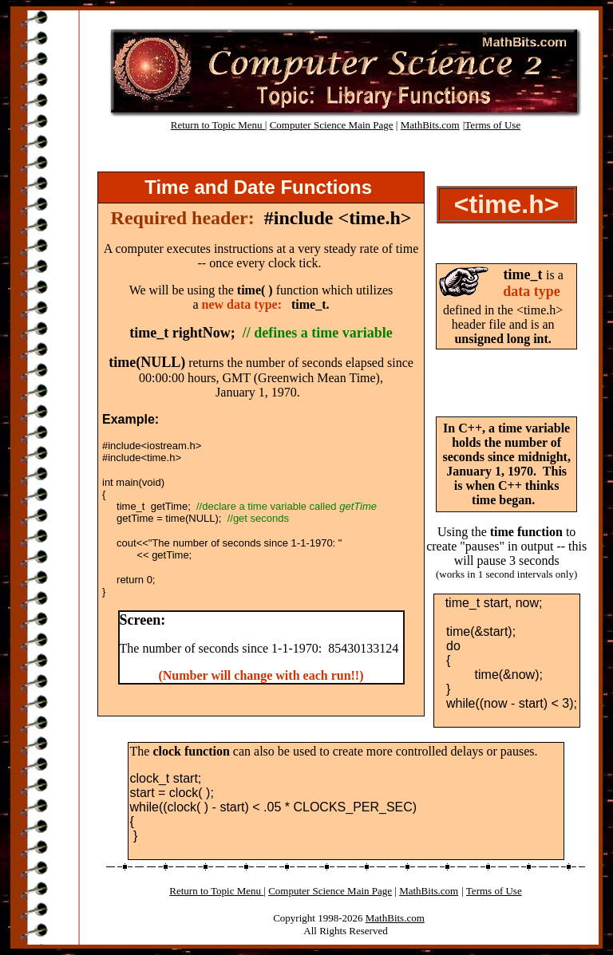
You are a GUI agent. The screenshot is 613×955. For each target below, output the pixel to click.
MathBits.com (430, 125)
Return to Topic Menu (218, 125)
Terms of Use (492, 125)
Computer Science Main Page (332, 125)
